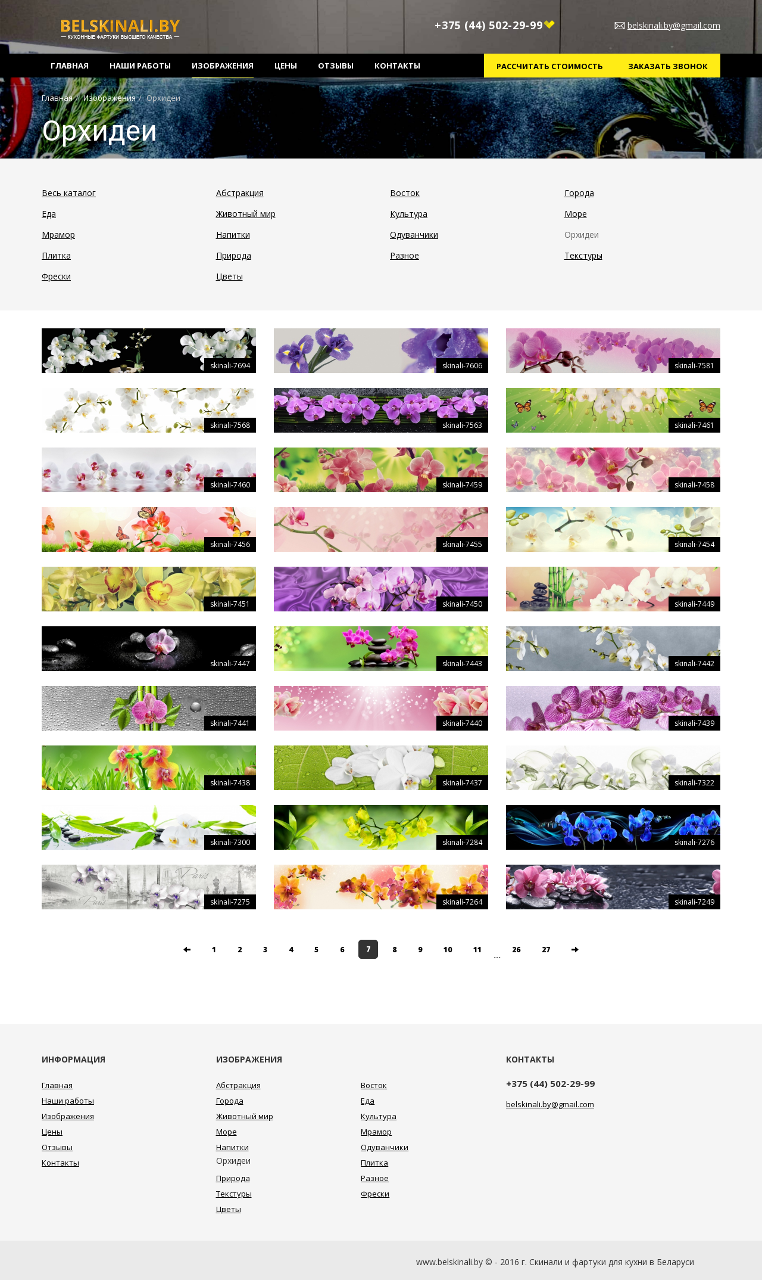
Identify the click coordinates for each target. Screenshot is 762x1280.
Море (575, 213)
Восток (405, 192)
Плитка (56, 255)
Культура (408, 213)
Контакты (397, 65)
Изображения (223, 65)
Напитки (233, 234)
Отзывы (336, 65)
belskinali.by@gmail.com (673, 25)
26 (516, 950)
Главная (70, 65)
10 (448, 950)
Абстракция (240, 192)
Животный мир (246, 213)
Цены (285, 65)
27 (546, 950)
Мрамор (58, 234)
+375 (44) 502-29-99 (495, 26)
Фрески (56, 276)
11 (477, 950)
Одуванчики (414, 234)
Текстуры (583, 255)
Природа (233, 255)
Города (579, 192)
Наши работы (140, 65)
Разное (404, 255)
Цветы (229, 276)
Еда (49, 213)
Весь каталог (69, 192)
